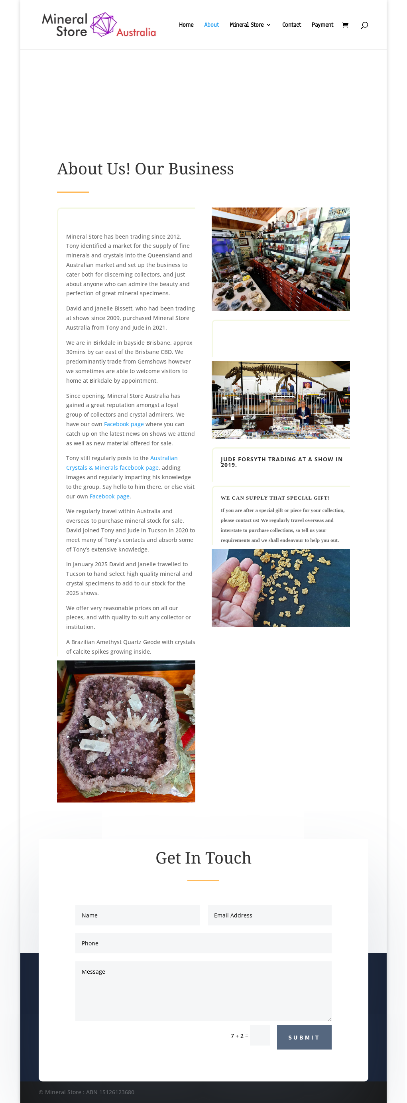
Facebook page (124, 424)
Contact (291, 25)
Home (186, 25)
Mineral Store (246, 25)
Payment (322, 25)
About (211, 25)
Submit (304, 1037)
